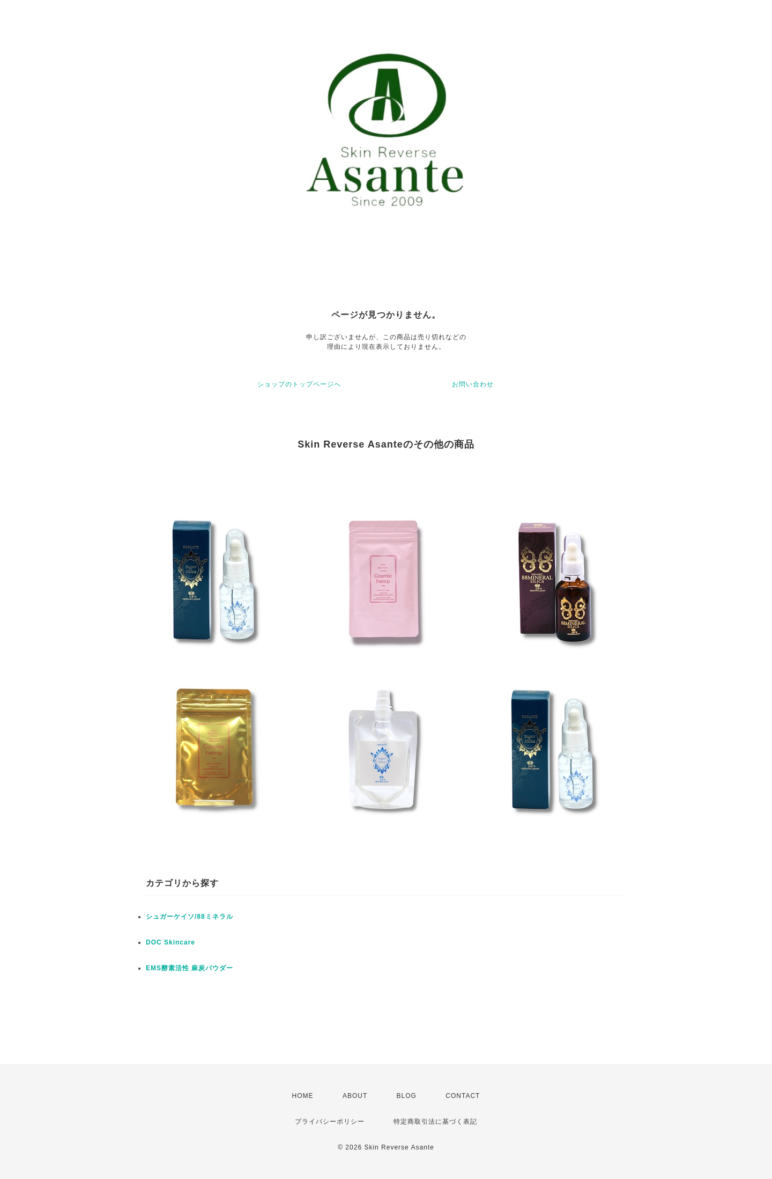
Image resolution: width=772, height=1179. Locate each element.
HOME (303, 1096)
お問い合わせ (473, 384)
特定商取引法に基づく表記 (435, 1121)
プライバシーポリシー (330, 1121)
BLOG (407, 1096)
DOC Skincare (170, 942)
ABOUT (355, 1096)
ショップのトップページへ (299, 384)
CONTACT (463, 1096)
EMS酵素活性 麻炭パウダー (189, 968)
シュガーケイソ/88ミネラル (189, 916)
